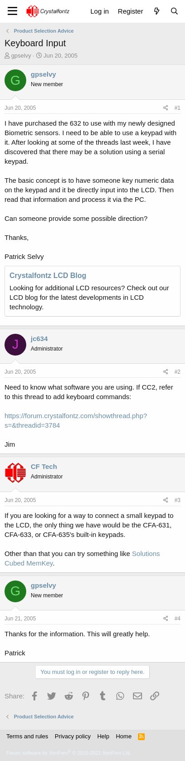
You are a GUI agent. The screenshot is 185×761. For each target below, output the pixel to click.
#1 (177, 108)
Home (124, 736)
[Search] (174, 11)
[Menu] (12, 11)
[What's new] (156, 11)
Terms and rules (27, 736)
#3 (177, 500)
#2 (177, 372)
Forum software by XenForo (68, 753)
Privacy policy (72, 736)
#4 (177, 618)
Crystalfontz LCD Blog (47, 275)
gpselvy (21, 55)
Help (103, 736)
